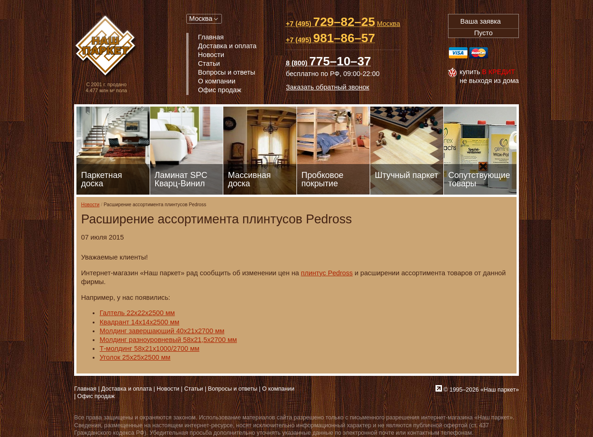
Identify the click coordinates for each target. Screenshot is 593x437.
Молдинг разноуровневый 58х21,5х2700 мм (168, 339)
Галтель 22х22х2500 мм (137, 313)
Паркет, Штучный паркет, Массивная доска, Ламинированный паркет (106, 46)
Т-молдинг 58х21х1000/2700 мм (149, 348)
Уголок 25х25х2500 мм (135, 357)
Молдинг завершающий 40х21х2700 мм (162, 331)
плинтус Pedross (327, 273)
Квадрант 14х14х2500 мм (139, 322)
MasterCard (478, 52)
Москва (200, 18)
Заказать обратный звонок (327, 87)
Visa (458, 52)
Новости (90, 204)
